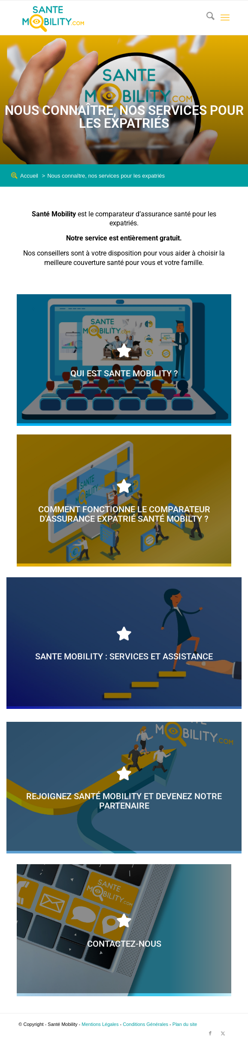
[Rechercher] (206, 17)
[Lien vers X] (223, 1033)
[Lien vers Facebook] (210, 1033)
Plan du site (184, 1024)
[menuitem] (206, 17)
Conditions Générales (145, 1024)
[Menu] (225, 17)
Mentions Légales (100, 1024)
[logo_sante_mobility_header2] (102, 17)
